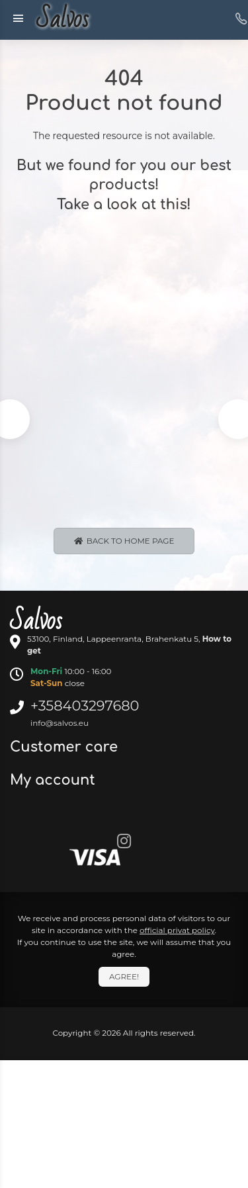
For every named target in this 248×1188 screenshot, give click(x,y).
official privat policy (177, 930)
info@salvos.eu (59, 723)
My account (54, 780)
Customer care (66, 747)
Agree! (124, 976)
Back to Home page (124, 541)
